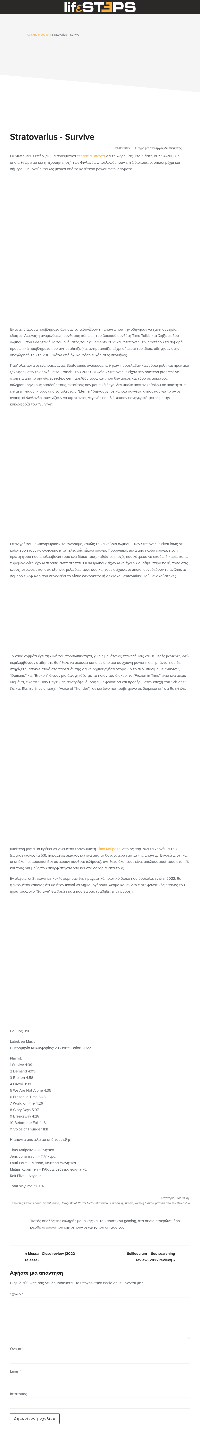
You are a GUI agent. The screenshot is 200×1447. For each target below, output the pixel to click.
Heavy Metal (69, 1203)
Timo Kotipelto (109, 849)
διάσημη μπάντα (122, 1203)
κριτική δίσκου (144, 1203)
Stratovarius (103, 1203)
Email (15, 1371)
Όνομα (16, 1349)
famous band (32, 1203)
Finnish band (51, 1203)
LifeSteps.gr (100, 7)
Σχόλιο (16, 1294)
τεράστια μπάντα (91, 156)
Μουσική (183, 1198)
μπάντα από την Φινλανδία (172, 1203)
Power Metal (86, 1203)
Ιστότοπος (18, 1394)
